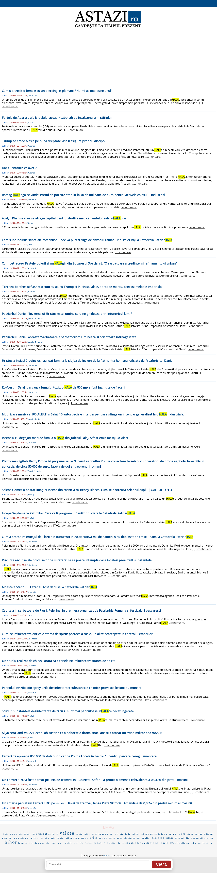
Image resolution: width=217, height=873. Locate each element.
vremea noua (114, 838)
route (60, 838)
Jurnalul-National (35, 318)
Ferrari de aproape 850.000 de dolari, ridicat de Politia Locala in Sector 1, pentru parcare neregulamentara (79, 756)
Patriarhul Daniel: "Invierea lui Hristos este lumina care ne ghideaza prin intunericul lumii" (67, 314)
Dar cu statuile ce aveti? (19, 168)
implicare (183, 843)
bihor (11, 842)
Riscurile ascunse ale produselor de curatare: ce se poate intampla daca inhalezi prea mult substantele (77, 560)
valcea (67, 833)
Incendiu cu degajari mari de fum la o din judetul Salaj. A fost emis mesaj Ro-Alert (65, 438)
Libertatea (32, 95)
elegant (32, 838)
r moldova (69, 843)
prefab (35, 843)
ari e (194, 843)
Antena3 (31, 592)
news (102, 838)
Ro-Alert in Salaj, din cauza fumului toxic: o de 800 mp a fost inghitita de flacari (63, 387)
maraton (53, 834)
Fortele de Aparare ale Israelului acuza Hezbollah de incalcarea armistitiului (56, 118)
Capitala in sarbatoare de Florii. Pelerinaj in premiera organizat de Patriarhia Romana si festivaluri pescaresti (81, 610)
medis (80, 843)
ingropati (24, 843)
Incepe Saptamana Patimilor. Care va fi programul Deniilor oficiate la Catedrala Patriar (68, 513)
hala (6, 834)
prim (94, 837)
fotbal (89, 843)
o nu (12, 834)
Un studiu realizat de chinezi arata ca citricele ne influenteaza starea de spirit (58, 661)
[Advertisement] (109, 55)
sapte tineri (205, 834)
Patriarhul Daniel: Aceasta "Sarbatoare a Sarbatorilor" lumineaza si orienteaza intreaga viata (69, 337)
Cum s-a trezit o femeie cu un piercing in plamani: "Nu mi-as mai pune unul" (57, 91)
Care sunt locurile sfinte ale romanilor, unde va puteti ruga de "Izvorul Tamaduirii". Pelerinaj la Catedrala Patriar (87, 240)
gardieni (7, 838)
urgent (42, 834)
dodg (128, 834)
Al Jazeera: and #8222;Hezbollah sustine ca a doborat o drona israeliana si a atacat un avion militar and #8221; (82, 733)
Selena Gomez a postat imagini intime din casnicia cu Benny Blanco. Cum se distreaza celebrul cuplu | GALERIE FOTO (87, 490)
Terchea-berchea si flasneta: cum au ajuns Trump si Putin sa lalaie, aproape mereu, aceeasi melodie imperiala (82, 287)
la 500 (182, 834)
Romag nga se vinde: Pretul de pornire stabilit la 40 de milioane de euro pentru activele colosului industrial (83, 195)
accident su (205, 843)
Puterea (31, 146)
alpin (19, 834)
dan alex (45, 843)
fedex (161, 834)
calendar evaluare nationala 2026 (153, 843)
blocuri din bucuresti (189, 838)
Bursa (30, 122)
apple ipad (31, 834)
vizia (120, 834)
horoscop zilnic (163, 838)
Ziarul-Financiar (35, 471)
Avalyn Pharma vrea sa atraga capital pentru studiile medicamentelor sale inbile (64, 218)
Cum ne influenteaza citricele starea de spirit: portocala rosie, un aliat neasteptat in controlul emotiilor (77, 634)
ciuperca (192, 834)
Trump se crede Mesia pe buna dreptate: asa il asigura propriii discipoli (54, 141)
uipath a (171, 834)
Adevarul (32, 199)
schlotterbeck (140, 834)
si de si (42, 838)
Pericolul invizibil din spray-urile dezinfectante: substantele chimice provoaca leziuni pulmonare (71, 688)
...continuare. (10, 106)
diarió (52, 838)
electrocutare (132, 838)
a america (20, 838)
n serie (111, 834)
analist (146, 838)
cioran (94, 834)
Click (30, 244)
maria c (57, 843)
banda (102, 834)
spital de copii (118, 843)
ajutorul (210, 838)
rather (68, 838)
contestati (82, 834)
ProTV (30, 494)
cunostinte (101, 843)
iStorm (106, 855)
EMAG (108, 827)
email (153, 834)
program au (81, 838)
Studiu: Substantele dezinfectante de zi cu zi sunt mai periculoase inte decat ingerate (68, 711)
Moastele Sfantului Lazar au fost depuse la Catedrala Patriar (49, 587)
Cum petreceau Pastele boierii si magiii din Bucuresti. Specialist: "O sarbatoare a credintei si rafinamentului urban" (89, 263)
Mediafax (32, 442)
